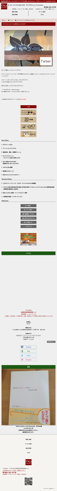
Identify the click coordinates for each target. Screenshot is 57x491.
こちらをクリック (28, 337)
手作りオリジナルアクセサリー (11, 175)
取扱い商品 (15, 11)
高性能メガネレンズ (8, 171)
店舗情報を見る (50, 341)
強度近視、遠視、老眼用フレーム (12, 152)
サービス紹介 (42, 11)
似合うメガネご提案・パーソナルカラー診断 (15, 193)
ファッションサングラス (9, 148)
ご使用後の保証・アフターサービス (12, 196)
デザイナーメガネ (7, 144)
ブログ (42, 14)
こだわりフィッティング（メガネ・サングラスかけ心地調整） (20, 183)
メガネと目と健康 (7, 167)
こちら (24, 99)
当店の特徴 (15, 14)
